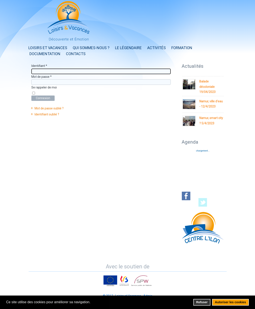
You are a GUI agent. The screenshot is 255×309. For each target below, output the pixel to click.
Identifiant (39, 66)
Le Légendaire (128, 48)
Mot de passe (41, 76)
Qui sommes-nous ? (91, 48)
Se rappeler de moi (44, 87)
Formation (181, 48)
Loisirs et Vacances (47, 48)
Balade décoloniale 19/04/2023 (207, 87)
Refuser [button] (202, 302)
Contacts (76, 54)
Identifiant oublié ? (47, 114)
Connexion (43, 98)
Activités (156, 48)
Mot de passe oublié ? (49, 108)
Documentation (44, 54)
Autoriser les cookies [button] (230, 302)
